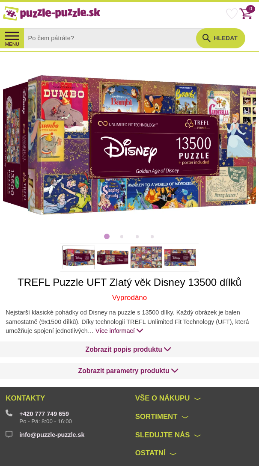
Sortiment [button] (156, 417)
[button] (129, 349)
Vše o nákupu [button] (162, 398)
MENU (12, 44)
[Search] (117, 38)
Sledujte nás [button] (162, 435)
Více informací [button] (119, 330)
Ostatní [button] (150, 453)
